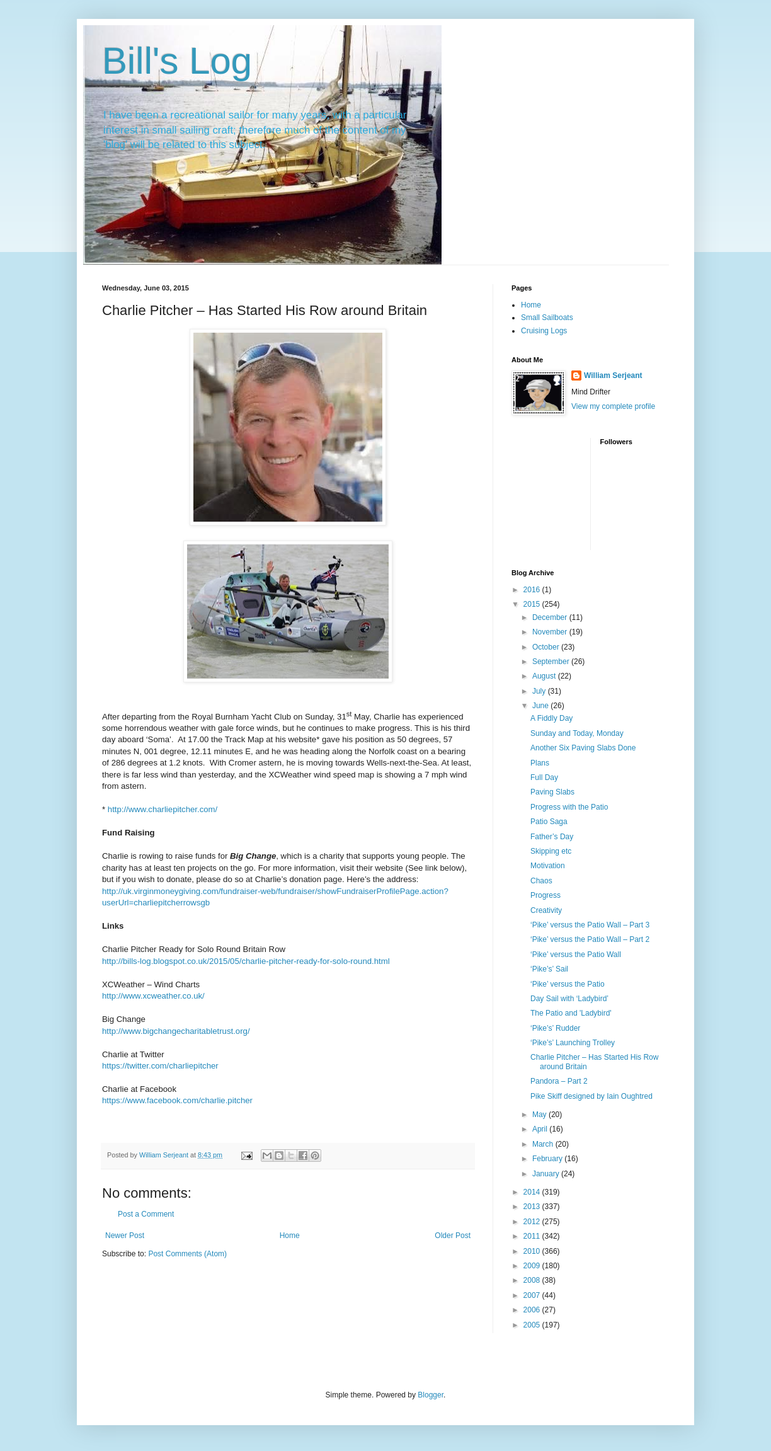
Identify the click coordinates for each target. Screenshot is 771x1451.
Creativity (546, 910)
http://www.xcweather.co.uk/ (153, 996)
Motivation (547, 865)
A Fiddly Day (551, 718)
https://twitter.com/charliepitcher (160, 1065)
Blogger (430, 1395)
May (540, 1114)
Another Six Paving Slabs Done (583, 747)
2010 (532, 1251)
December (550, 617)
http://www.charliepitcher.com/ (162, 809)
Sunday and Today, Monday (577, 733)
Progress (545, 895)
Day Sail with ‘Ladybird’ (569, 998)
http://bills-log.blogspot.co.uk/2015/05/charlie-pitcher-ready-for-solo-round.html (246, 961)
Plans (539, 763)
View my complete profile (613, 406)
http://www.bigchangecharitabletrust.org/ (176, 1031)
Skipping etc (550, 851)
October (546, 647)
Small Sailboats (547, 317)
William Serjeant (613, 375)
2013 (532, 1206)
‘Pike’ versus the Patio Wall (575, 954)
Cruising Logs (544, 330)
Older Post (453, 1235)
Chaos (541, 880)
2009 (532, 1265)
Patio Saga (549, 821)
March (544, 1144)
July (540, 691)
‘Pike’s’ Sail (549, 969)
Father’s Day (551, 836)
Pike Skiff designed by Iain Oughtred (591, 1096)
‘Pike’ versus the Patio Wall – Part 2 (589, 939)
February (548, 1158)
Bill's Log (177, 61)
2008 (532, 1280)
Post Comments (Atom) (187, 1253)
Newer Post (124, 1235)
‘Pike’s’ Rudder (555, 1028)
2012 (532, 1221)
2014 (532, 1192)
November (550, 632)
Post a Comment (146, 1214)
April (540, 1129)
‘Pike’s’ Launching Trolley (572, 1042)
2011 (532, 1236)
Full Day (544, 777)
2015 (532, 604)
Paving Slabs (552, 792)
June (541, 705)
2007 (532, 1295)
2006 (532, 1309)
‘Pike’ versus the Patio (567, 984)
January (546, 1173)
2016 (532, 589)
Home (290, 1235)
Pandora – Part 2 (559, 1081)
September (551, 661)
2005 (532, 1325)
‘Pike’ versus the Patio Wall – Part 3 (589, 924)
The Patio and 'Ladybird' (571, 1013)
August (545, 676)
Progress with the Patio (569, 807)
